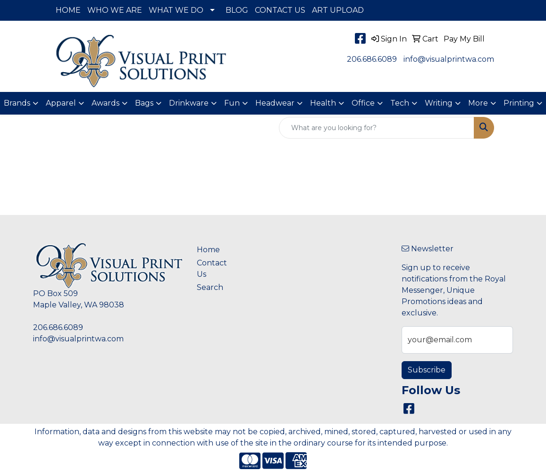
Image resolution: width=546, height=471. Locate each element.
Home (208, 249)
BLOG (237, 10)
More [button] (478, 103)
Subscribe (426, 369)
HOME (68, 10)
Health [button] (323, 103)
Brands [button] (17, 103)
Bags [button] (144, 103)
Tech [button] (399, 103)
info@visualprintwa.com (448, 59)
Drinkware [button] (189, 103)
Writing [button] (439, 103)
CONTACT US (280, 10)
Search (210, 287)
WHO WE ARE (114, 10)
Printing (519, 103)
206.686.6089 (372, 59)
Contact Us (212, 268)
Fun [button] (232, 103)
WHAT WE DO (176, 10)
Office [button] (363, 103)
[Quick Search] (376, 128)
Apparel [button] (61, 103)
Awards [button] (105, 103)
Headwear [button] (274, 103)
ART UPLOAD (338, 10)
